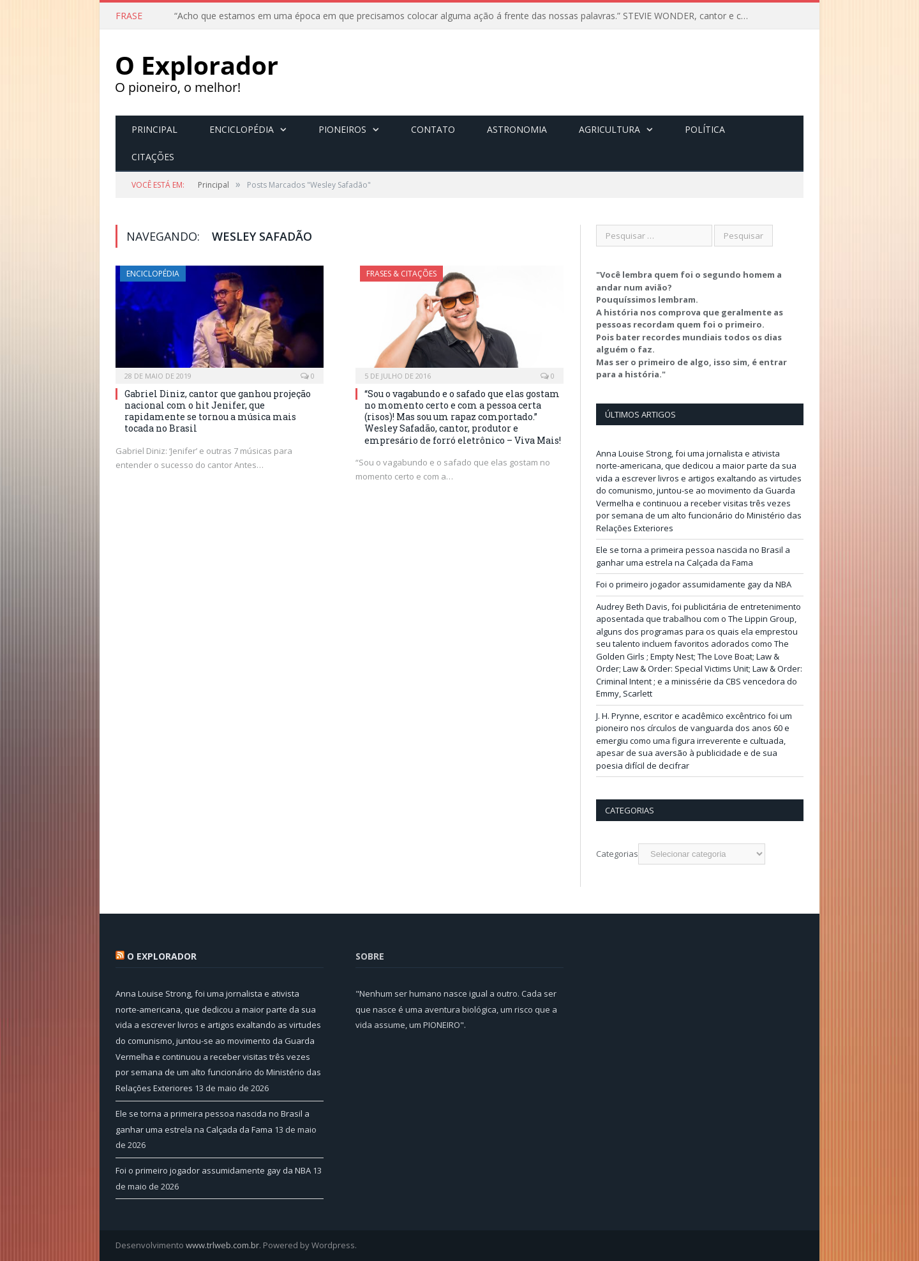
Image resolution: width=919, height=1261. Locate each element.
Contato (433, 129)
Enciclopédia (241, 129)
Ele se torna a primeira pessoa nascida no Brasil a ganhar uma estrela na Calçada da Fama (693, 556)
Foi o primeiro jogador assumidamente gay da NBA (693, 584)
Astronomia (517, 129)
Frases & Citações (401, 273)
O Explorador (162, 956)
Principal (154, 129)
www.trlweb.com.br (222, 1245)
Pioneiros (342, 129)
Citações (152, 157)
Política (705, 129)
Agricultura (609, 129)
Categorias (617, 853)
